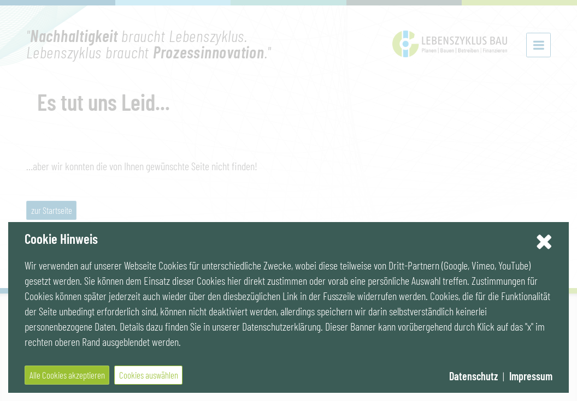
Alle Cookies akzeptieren (67, 374)
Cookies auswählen (148, 374)
